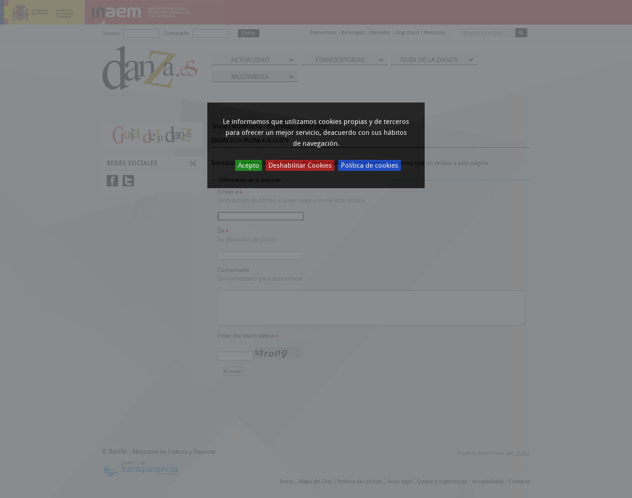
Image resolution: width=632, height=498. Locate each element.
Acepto (248, 165)
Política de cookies (369, 165)
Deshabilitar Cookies (300, 165)
